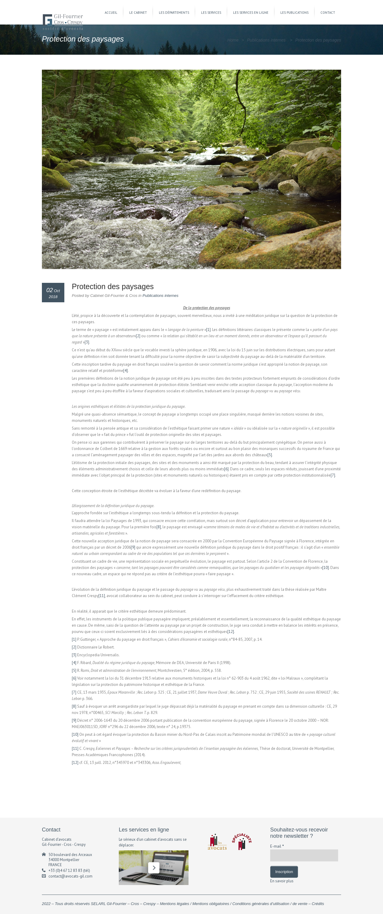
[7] (333, 475)
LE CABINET (138, 12)
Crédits (318, 903)
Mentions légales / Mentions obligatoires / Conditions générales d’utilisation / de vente (234, 903)
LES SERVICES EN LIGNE (250, 12)
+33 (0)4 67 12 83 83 (65, 870)
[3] (87, 342)
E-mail (277, 846)
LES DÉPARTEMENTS (174, 12)
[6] (226, 469)
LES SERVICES (211, 12)
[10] (325, 567)
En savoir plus (282, 881)
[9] (133, 547)
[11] (101, 595)
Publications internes (266, 40)
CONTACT (327, 12)
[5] (270, 454)
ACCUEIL (111, 12)
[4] (125, 370)
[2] (138, 335)
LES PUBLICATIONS (294, 12)
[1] (208, 329)
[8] (158, 527)
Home (232, 40)
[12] (230, 631)
